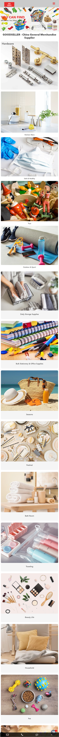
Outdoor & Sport (29, 267)
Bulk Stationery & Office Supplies (29, 364)
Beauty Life (29, 617)
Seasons (29, 415)
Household (29, 668)
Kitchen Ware (30, 135)
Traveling (29, 567)
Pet (29, 719)
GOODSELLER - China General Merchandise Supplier (29, 36)
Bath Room (29, 516)
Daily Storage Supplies (29, 314)
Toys (29, 223)
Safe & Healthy (29, 178)
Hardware (8, 43)
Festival (29, 465)
